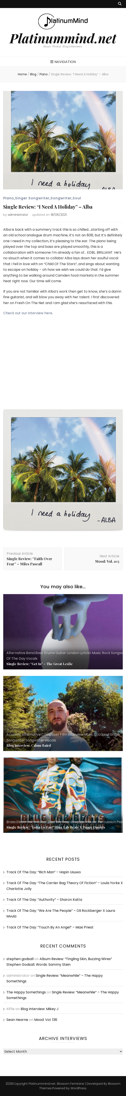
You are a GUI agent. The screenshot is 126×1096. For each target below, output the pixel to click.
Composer (50, 734)
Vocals (31, 658)
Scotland (101, 734)
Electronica (26, 821)
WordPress (78, 1088)
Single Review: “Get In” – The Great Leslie (39, 664)
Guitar (60, 652)
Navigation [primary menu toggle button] (63, 61)
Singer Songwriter (32, 198)
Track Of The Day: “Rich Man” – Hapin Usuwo (43, 872)
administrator (18, 215)
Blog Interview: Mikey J (39, 1008)
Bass (39, 652)
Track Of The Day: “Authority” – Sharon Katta (44, 899)
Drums (49, 652)
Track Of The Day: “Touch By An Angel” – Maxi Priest (50, 927)
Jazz (51, 821)
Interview (75, 734)
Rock (106, 652)
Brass (11, 821)
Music (96, 652)
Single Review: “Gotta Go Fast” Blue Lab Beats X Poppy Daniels (55, 827)
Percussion (107, 821)
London (73, 652)
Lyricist (85, 652)
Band (30, 652)
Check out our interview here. (28, 313)
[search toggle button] (119, 4)
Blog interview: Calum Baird (28, 745)
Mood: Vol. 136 (45, 1019)
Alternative (15, 652)
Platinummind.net (63, 38)
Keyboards (65, 821)
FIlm (63, 734)
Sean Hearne (17, 1019)
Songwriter (61, 198)
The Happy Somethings (26, 992)
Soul (77, 198)
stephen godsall (20, 958)
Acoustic (13, 734)
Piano (8, 198)
